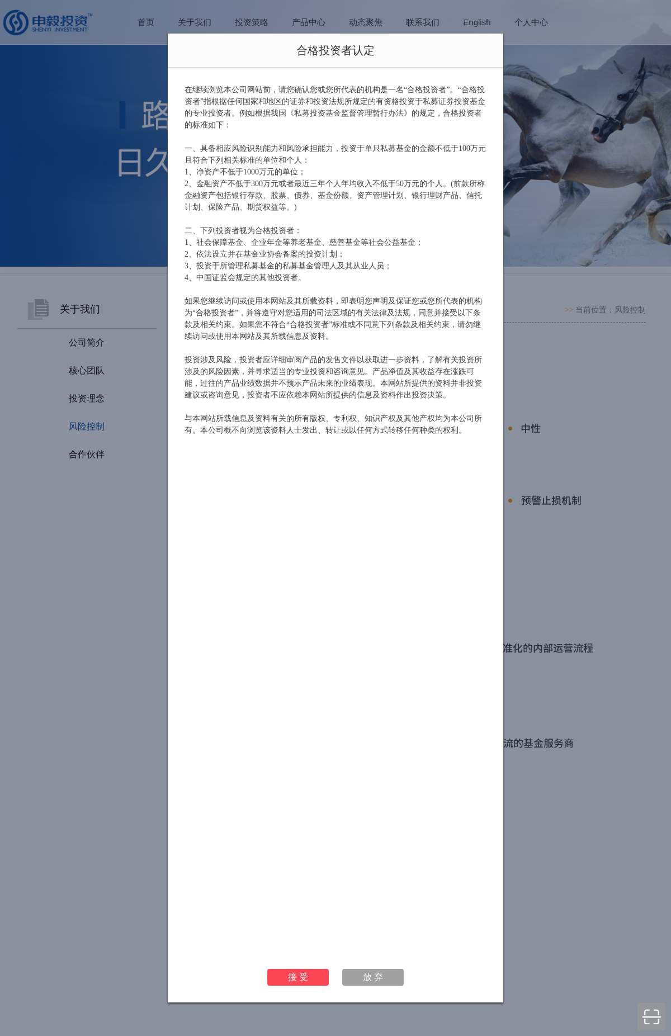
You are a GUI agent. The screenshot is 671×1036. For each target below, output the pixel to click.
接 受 (298, 977)
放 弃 (373, 977)
